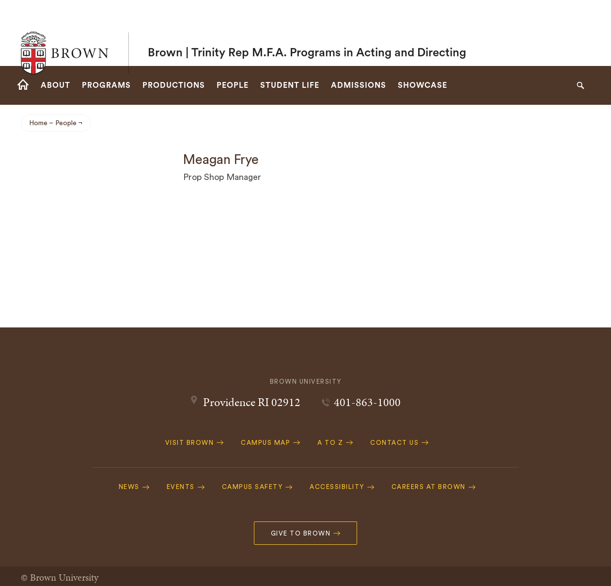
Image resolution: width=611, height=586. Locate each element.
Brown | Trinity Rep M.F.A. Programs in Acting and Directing (307, 33)
